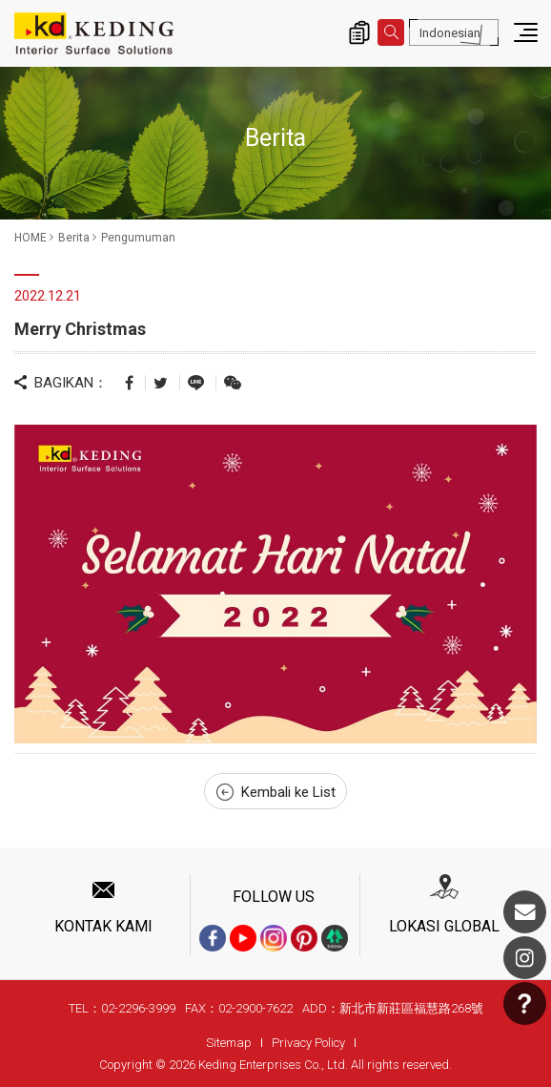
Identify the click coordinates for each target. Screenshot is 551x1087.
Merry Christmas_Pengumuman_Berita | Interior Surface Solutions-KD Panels (93, 33)
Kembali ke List (276, 792)
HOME (30, 237)
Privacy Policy (308, 1042)
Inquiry (359, 32)
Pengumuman (138, 237)
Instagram (524, 957)
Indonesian (449, 33)
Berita (74, 237)
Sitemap (229, 1042)
